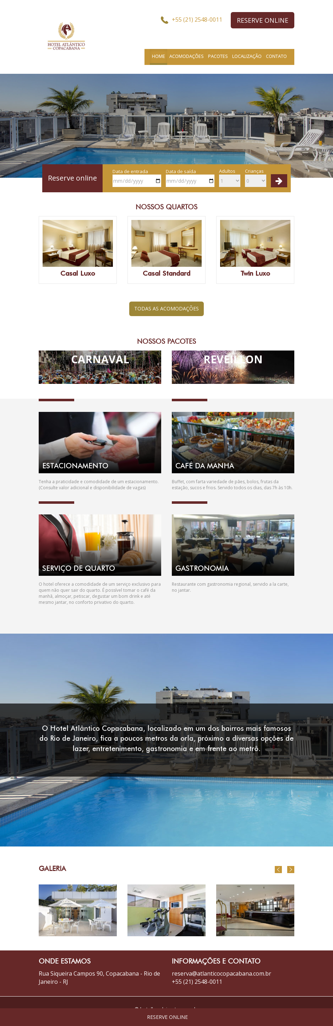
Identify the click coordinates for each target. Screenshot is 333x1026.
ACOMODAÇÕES (186, 56)
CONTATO (276, 56)
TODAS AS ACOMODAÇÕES (166, 308)
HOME (158, 56)
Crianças (255, 177)
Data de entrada (137, 177)
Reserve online (72, 178)
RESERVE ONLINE (262, 20)
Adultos (229, 177)
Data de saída (190, 177)
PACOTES (218, 56)
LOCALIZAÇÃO (247, 56)
